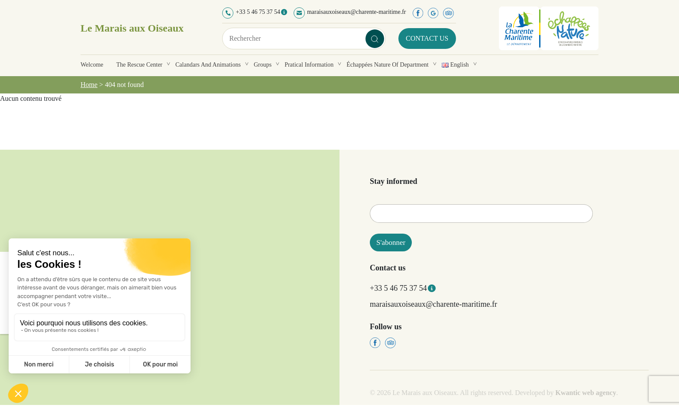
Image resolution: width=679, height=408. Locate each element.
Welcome (92, 64)
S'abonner (390, 242)
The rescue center (139, 64)
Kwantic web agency (586, 392)
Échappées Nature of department (387, 64)
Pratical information (309, 64)
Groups (263, 64)
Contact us (427, 38)
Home (89, 84)
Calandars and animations (208, 64)
